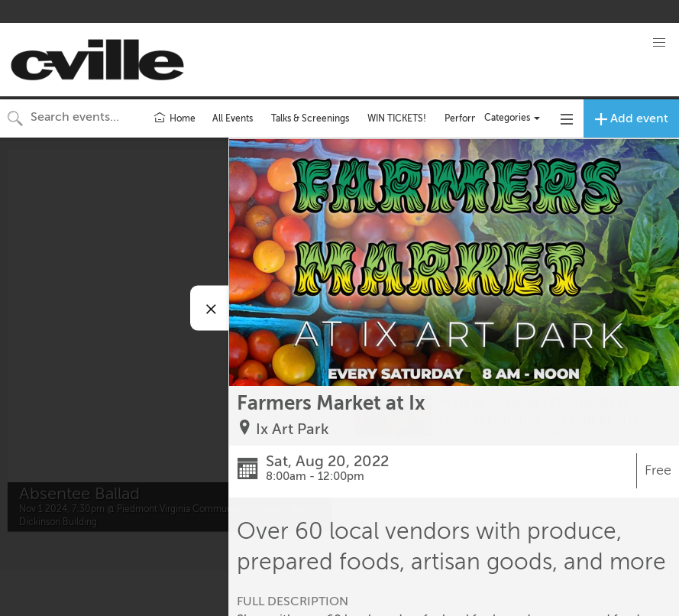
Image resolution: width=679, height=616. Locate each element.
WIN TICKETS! (396, 118)
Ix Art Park (292, 429)
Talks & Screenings (310, 118)
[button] (659, 43)
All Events (232, 118)
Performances (474, 118)
